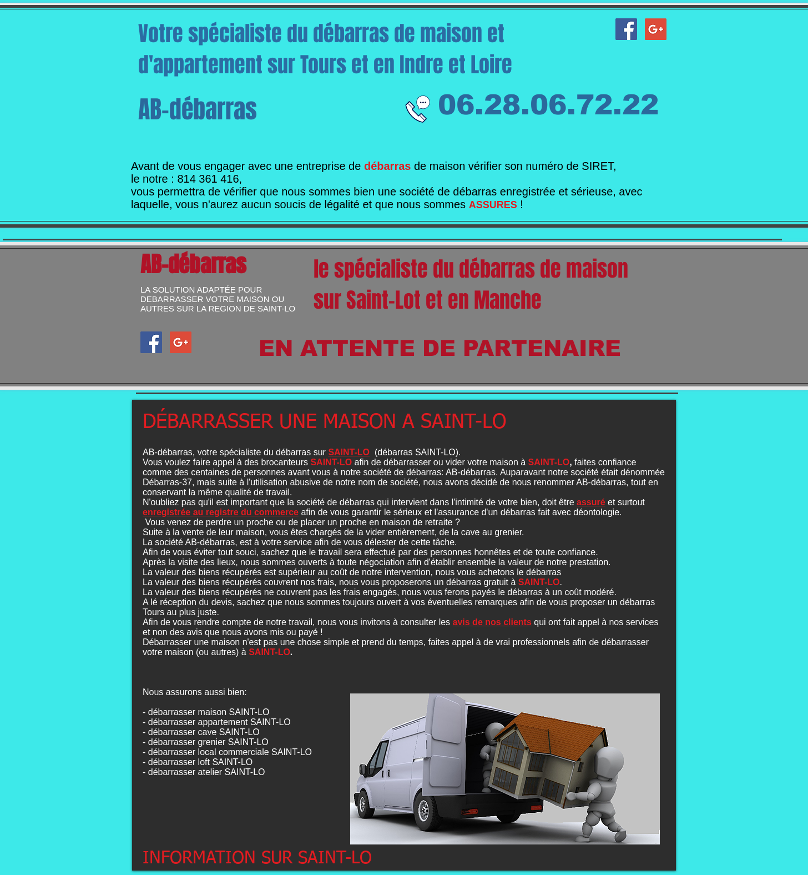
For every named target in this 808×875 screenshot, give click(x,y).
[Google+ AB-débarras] (655, 29)
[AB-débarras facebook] (626, 29)
